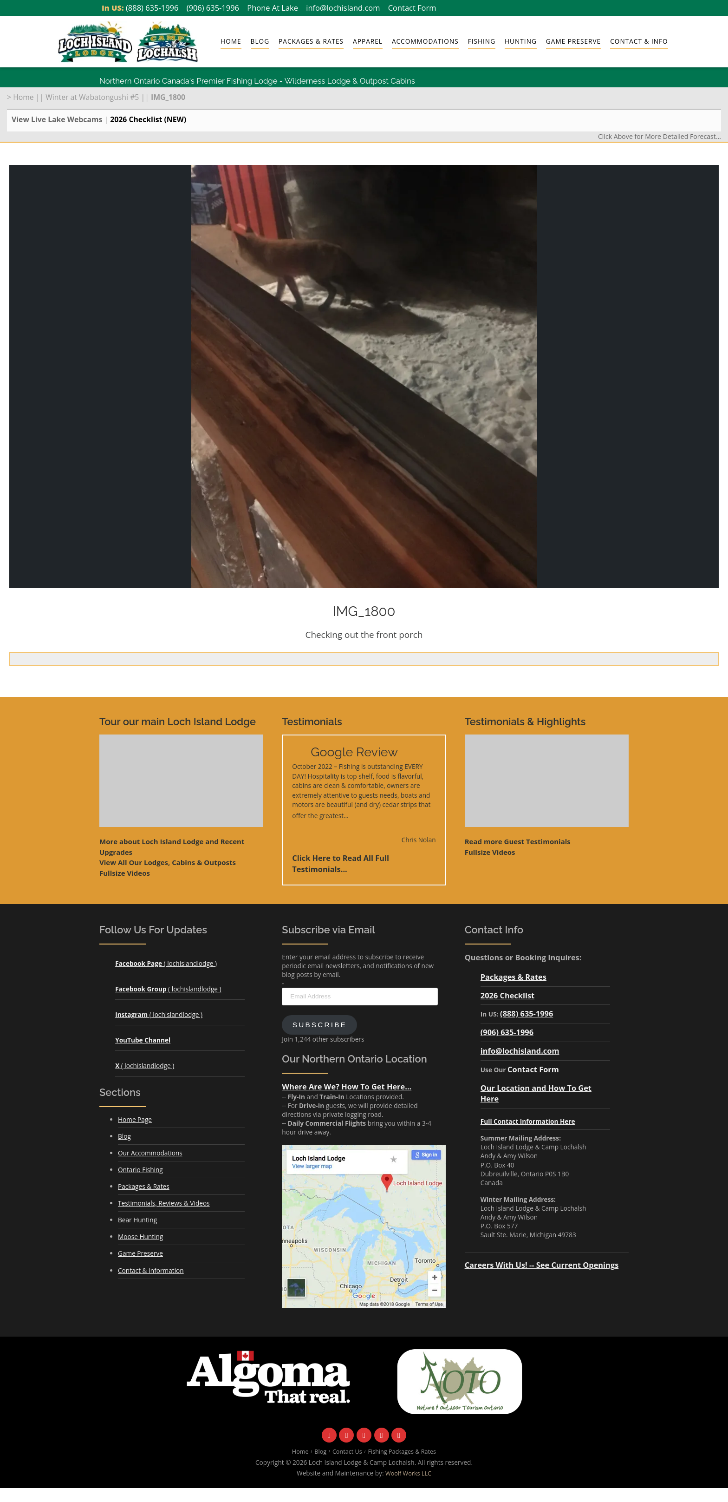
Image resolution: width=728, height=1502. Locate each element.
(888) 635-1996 (152, 7)
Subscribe (319, 1025)
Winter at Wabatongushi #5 (92, 97)
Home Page (135, 1119)
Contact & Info (639, 41)
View (167, 862)
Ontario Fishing (140, 1169)
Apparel (368, 41)
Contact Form (412, 7)
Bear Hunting (137, 1219)
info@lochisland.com (343, 7)
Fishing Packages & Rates (402, 1452)
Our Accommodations (150, 1152)
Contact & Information (151, 1270)
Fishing (481, 41)
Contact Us (347, 1452)
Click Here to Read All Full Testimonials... (340, 864)
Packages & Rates (311, 41)
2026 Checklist (507, 995)
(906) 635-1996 (213, 7)
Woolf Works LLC (408, 1473)
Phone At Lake (272, 7)
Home (231, 41)
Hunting (521, 41)
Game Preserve (573, 41)
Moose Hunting (140, 1236)
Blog (260, 41)
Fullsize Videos (124, 873)
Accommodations (425, 41)
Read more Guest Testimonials (518, 841)
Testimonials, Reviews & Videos (164, 1203)
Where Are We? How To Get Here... (346, 1086)
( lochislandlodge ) (166, 963)
